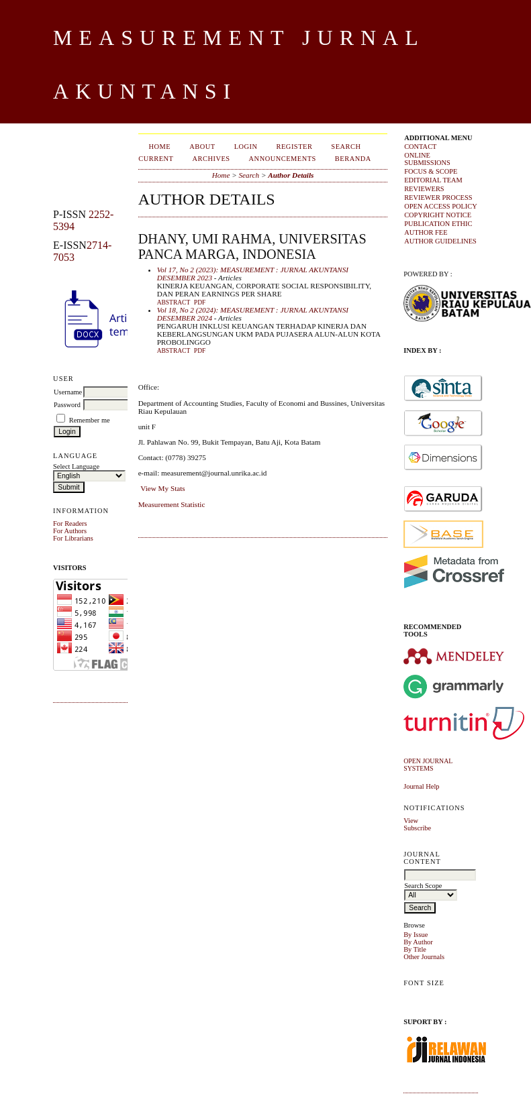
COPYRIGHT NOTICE (437, 215)
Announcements (282, 158)
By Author (418, 942)
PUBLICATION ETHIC (438, 223)
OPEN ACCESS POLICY (440, 206)
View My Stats (162, 488)
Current (155, 158)
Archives (211, 158)
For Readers (70, 523)
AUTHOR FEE (425, 232)
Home (160, 146)
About (202, 146)
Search (345, 146)
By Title (414, 949)
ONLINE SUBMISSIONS (427, 159)
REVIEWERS (424, 188)
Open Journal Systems (427, 764)
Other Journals (423, 956)
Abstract (174, 302)
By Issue (415, 934)
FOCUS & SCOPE (430, 171)
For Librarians (73, 538)
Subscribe (417, 828)
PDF (199, 302)
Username (68, 392)
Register (295, 146)
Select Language (76, 466)
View (410, 820)
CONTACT (420, 146)
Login (246, 146)
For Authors (70, 531)
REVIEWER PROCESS (438, 197)
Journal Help (421, 786)
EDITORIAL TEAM (433, 180)
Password (67, 404)
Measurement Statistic (171, 504)
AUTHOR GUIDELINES (440, 241)
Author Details (290, 175)
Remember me (89, 420)
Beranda (353, 158)
